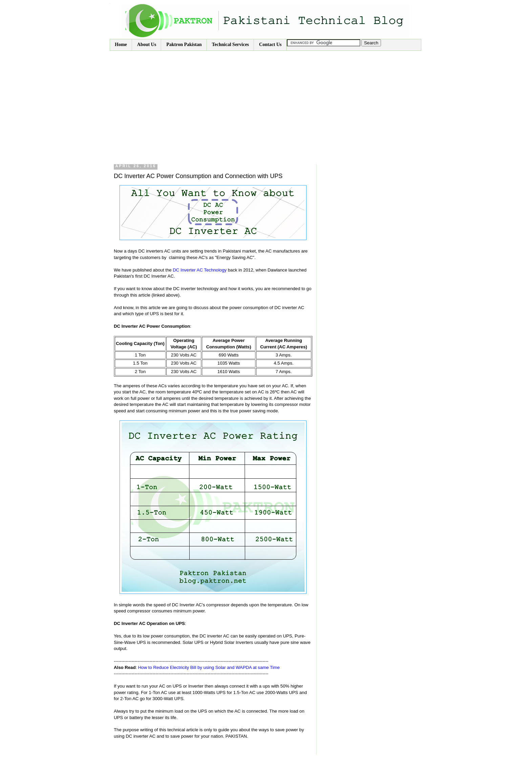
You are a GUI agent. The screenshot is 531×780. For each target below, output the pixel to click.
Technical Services (230, 44)
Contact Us (270, 44)
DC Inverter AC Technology (200, 270)
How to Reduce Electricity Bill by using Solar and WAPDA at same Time (209, 667)
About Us (146, 44)
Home (121, 44)
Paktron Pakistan (183, 44)
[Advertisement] (265, 101)
